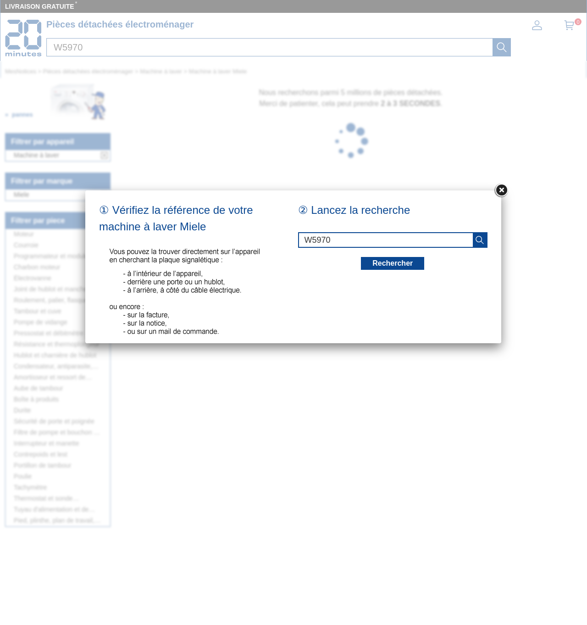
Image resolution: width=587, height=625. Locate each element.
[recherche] (480, 240)
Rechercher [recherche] (392, 263)
